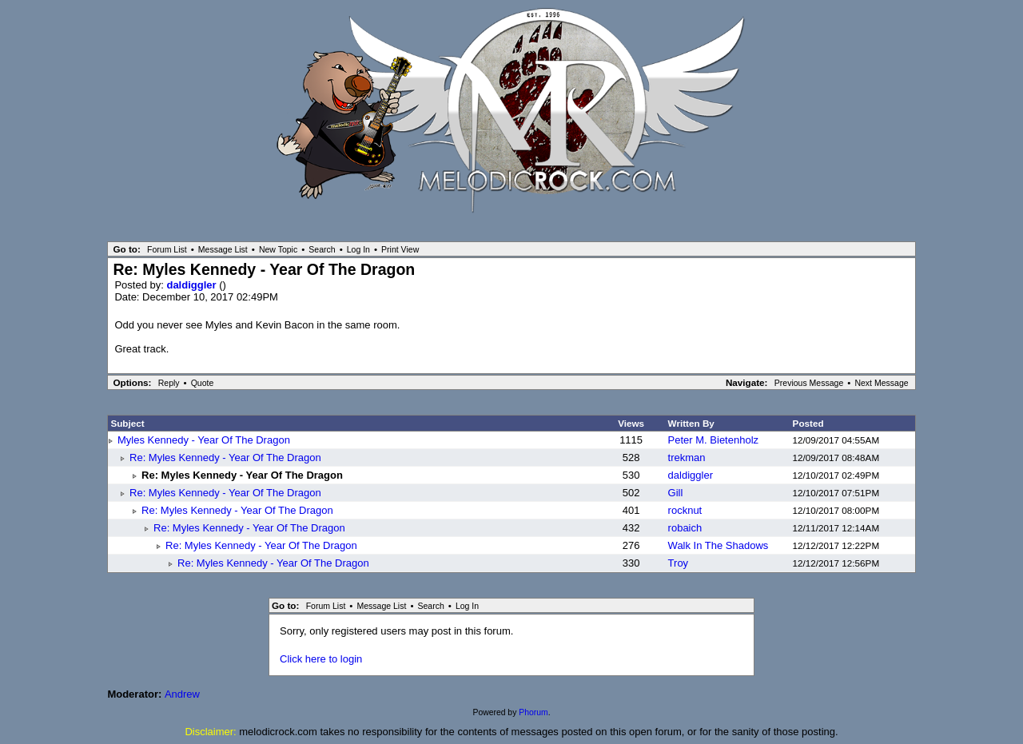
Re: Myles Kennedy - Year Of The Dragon (225, 458)
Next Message (881, 383)
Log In (358, 249)
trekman (687, 458)
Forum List (167, 249)
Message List (223, 249)
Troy (678, 563)
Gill (675, 493)
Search (321, 249)
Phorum (533, 712)
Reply (169, 383)
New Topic (278, 249)
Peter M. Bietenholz (713, 440)
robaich (685, 528)
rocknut (685, 510)
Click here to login (321, 659)
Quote (202, 383)
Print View (400, 249)
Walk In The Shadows (718, 545)
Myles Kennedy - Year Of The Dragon (203, 440)
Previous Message (809, 383)
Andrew (182, 694)
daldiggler (192, 285)
